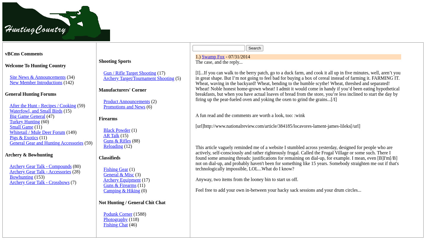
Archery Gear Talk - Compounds (40, 166)
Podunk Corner (118, 214)
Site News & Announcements (38, 77)
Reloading (113, 146)
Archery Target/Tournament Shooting (138, 78)
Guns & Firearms (120, 185)
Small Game (21, 126)
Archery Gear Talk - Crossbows (39, 182)
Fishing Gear (116, 169)
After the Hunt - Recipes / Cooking (42, 105)
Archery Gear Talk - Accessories (40, 171)
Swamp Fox (213, 56)
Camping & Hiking (122, 190)
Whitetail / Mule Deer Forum (37, 132)
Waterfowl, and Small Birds (36, 110)
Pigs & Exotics (24, 137)
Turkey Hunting (25, 121)
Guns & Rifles (117, 140)
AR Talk (111, 135)
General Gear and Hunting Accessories (46, 142)
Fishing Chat (116, 224)
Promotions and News (124, 106)
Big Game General (27, 116)
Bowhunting (21, 177)
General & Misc (119, 174)
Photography (116, 219)
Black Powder (117, 130)
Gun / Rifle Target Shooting (130, 73)
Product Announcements (127, 101)
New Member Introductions (36, 82)
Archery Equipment (122, 180)
